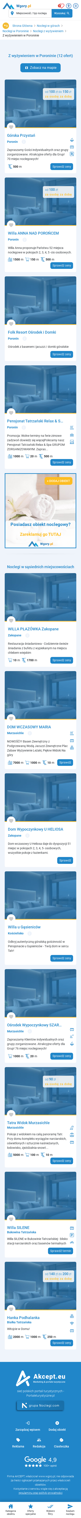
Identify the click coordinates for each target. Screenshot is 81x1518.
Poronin (12, 141)
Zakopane (14, 635)
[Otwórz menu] (75, 6)
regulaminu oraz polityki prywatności (41, 1492)
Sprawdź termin (60, 1251)
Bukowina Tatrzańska (21, 1232)
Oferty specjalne (31, 1509)
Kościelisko (16, 933)
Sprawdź (65, 762)
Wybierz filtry (50, 1509)
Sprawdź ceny (61, 166)
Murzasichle (15, 733)
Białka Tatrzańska (19, 1322)
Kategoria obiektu (11, 1509)
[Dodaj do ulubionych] (11, 127)
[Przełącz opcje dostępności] (68, 6)
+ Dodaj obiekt (58, 481)
